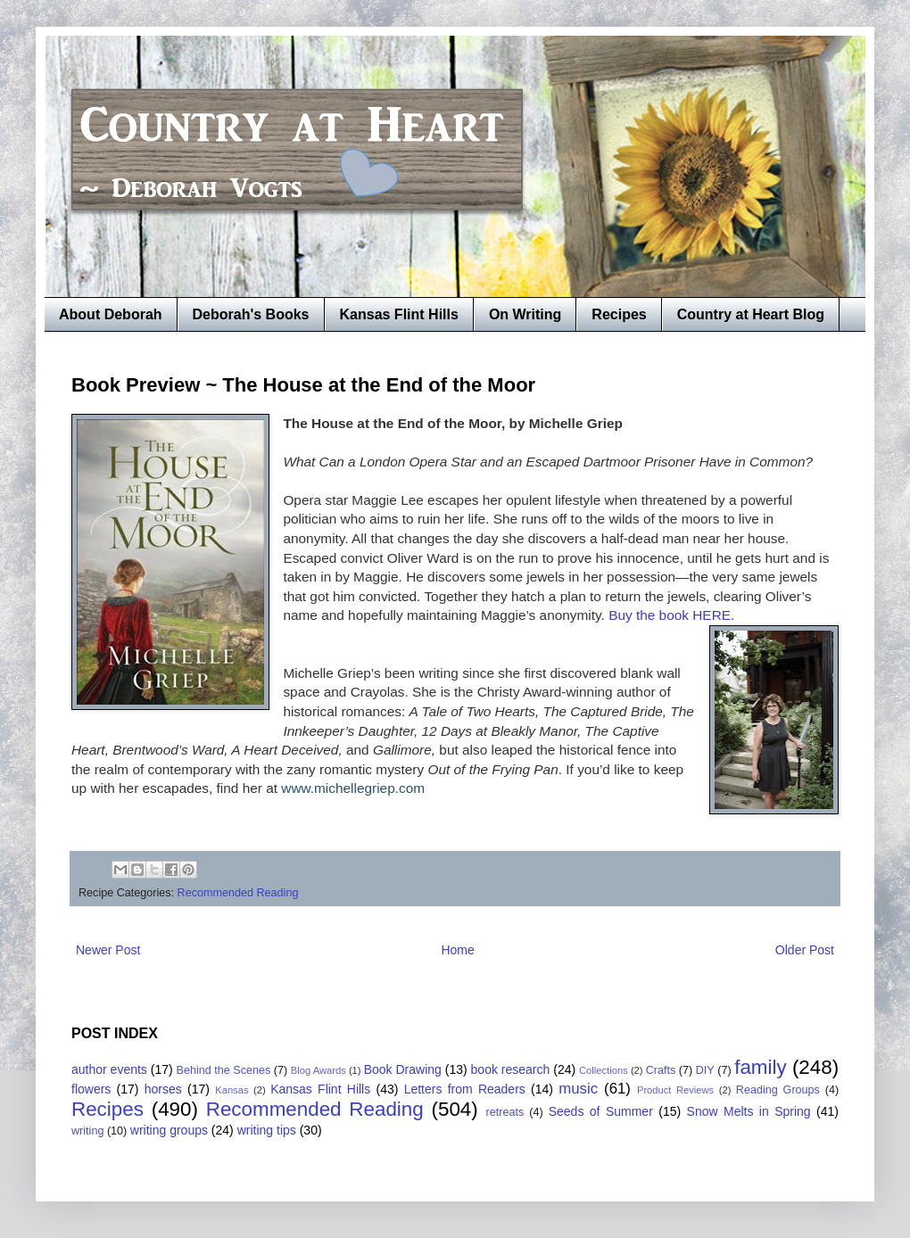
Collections (603, 1070)
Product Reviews (675, 1090)
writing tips (266, 1130)
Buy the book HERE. (671, 615)
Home (457, 950)
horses (163, 1089)
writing (87, 1131)
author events (109, 1069)
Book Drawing (403, 1069)
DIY (705, 1070)
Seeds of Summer (601, 1111)
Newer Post (108, 950)
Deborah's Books (251, 314)
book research (510, 1069)
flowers (91, 1089)
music (578, 1088)
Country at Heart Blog (750, 314)
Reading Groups (778, 1090)
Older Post (804, 950)
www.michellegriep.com (353, 788)
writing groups (169, 1130)
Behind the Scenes (224, 1070)
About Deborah (110, 314)
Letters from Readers (464, 1089)
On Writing (525, 314)
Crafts (661, 1070)
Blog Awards (318, 1070)
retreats (505, 1112)
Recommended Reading (238, 893)
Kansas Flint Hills (399, 314)
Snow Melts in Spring (749, 1111)
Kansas (231, 1090)
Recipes (619, 314)
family (760, 1067)
